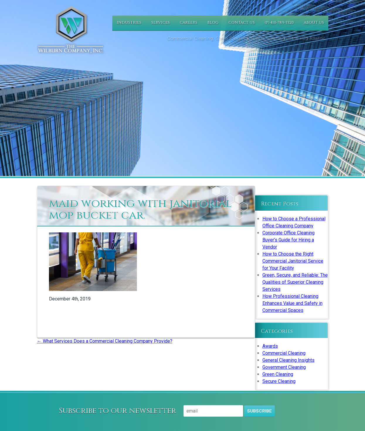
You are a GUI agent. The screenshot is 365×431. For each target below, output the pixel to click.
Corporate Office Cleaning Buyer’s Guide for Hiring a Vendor (288, 240)
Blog (212, 22)
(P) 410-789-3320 (279, 22)
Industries (129, 22)
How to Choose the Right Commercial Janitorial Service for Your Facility (292, 261)
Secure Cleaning (279, 381)
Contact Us (241, 22)
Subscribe (259, 411)
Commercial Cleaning (283, 353)
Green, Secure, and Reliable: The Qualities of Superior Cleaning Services (295, 282)
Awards (270, 346)
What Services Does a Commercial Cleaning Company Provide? (104, 341)
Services (160, 22)
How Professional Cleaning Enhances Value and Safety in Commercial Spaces (292, 303)
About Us (314, 22)
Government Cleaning (284, 367)
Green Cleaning (277, 374)
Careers (188, 22)
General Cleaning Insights (288, 360)
